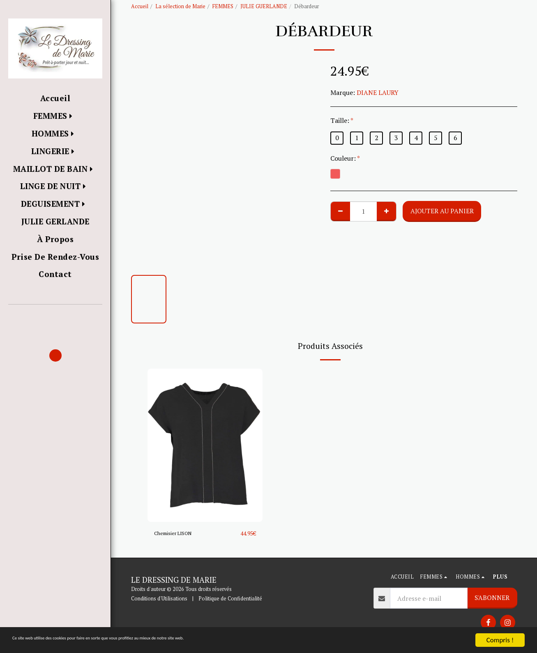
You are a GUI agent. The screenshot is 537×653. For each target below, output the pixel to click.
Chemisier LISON (179, 533)
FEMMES (222, 6)
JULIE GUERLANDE (263, 6)
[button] (55, 316)
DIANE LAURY (378, 92)
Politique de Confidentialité (230, 598)
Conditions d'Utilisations (159, 598)
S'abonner (492, 598)
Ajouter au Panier (442, 211)
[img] (205, 445)
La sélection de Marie (180, 6)
